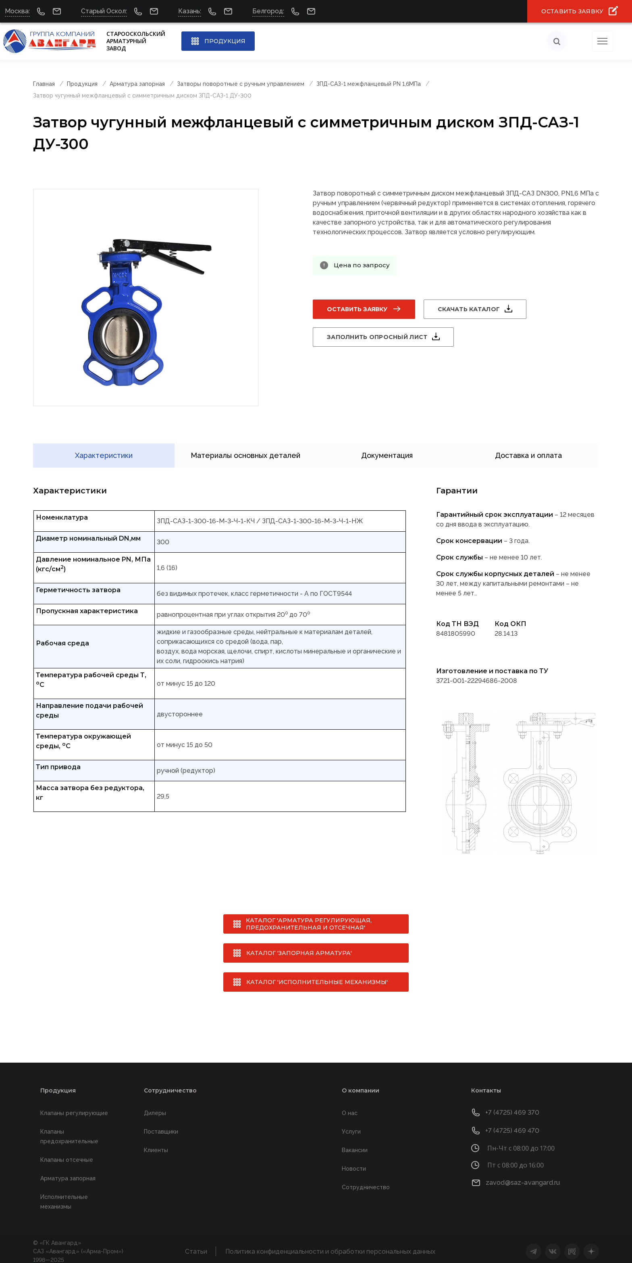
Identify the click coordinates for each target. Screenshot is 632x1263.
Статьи (196, 1247)
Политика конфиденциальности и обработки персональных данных (330, 1247)
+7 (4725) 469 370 (512, 1108)
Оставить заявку (357, 309)
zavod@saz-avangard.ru (523, 1178)
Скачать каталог (469, 309)
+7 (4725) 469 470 (512, 1126)
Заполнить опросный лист (377, 337)
